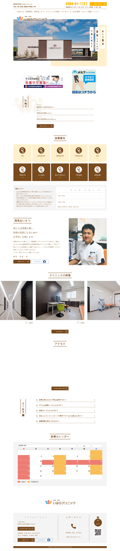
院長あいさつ (39, 11)
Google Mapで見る (59, 388)
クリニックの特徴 (53, 11)
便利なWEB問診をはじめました (46, 119)
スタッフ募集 (87, 11)
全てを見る (59, 331)
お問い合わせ (98, 4)
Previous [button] (9, 34)
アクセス (64, 11)
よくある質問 (75, 11)
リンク (96, 11)
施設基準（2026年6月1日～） (46, 107)
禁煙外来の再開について (44, 113)
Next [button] (110, 34)
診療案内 (29, 11)
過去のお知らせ (44, 126)
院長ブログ (21, 261)
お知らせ (20, 11)
